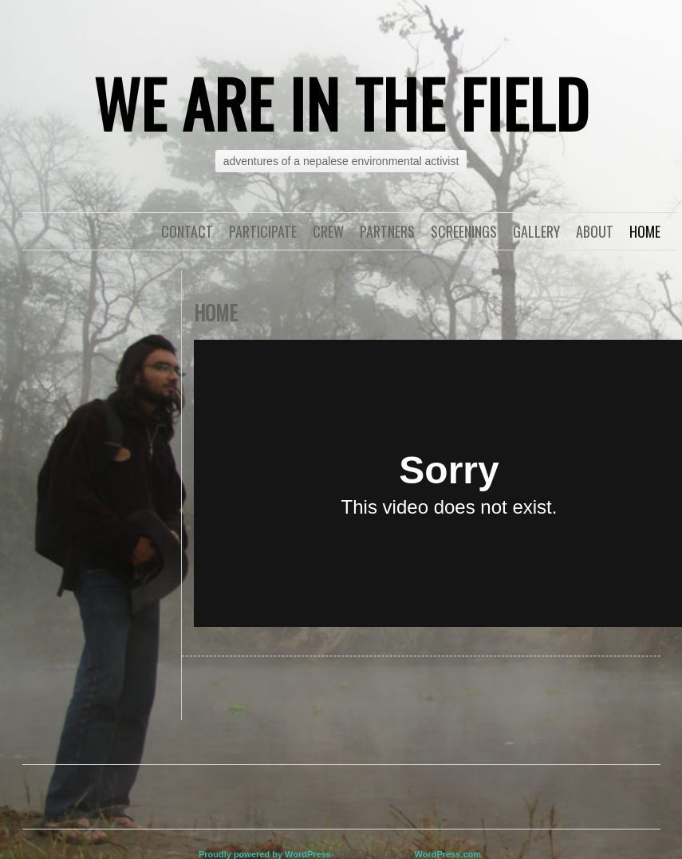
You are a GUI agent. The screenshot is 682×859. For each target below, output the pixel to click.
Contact (187, 231)
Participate (263, 231)
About (594, 231)
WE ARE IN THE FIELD (341, 103)
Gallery (536, 231)
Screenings (464, 231)
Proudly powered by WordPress (265, 854)
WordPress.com (447, 854)
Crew (328, 231)
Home (644, 231)
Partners (387, 231)
